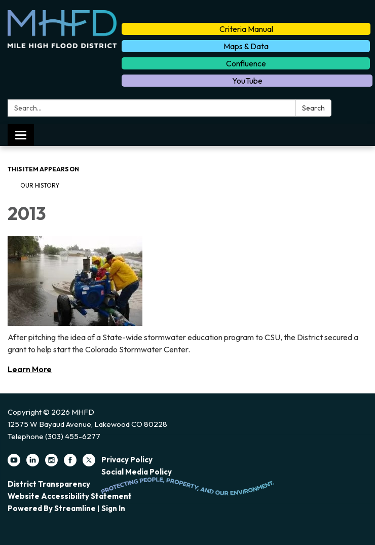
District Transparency (49, 484)
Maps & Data (246, 46)
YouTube (247, 81)
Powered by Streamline (52, 508)
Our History (39, 185)
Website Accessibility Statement (70, 496)
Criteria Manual (246, 29)
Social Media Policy (136, 472)
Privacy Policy (127, 459)
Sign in (113, 508)
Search (313, 108)
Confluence (246, 63)
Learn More (30, 369)
